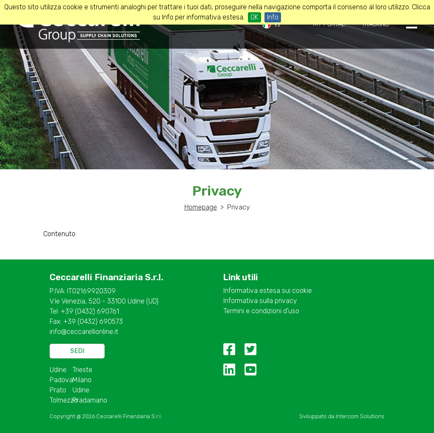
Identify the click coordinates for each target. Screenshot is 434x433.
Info (272, 17)
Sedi (77, 351)
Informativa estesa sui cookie (267, 291)
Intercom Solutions (360, 416)
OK (254, 17)
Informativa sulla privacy (260, 301)
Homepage (200, 207)
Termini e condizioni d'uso (261, 311)
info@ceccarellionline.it (84, 332)
